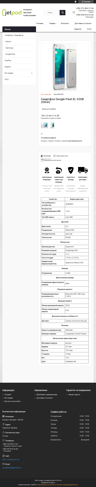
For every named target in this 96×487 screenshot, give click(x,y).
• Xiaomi (8, 41)
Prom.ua (58, 480)
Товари (52, 23)
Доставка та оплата (83, 23)
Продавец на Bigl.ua (48, 482)
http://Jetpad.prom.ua (10, 459)
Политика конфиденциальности (67, 485)
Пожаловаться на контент (46, 485)
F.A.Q (89, 29)
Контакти (65, 23)
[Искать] (62, 12)
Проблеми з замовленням (47, 395)
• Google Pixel (10, 54)
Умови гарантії (74, 395)
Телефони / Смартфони (14, 35)
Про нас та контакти (12, 401)
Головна (39, 23)
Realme (8, 67)
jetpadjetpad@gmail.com (11, 468)
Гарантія (77, 29)
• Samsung (9, 48)
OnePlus (8, 60)
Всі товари (9, 73)
